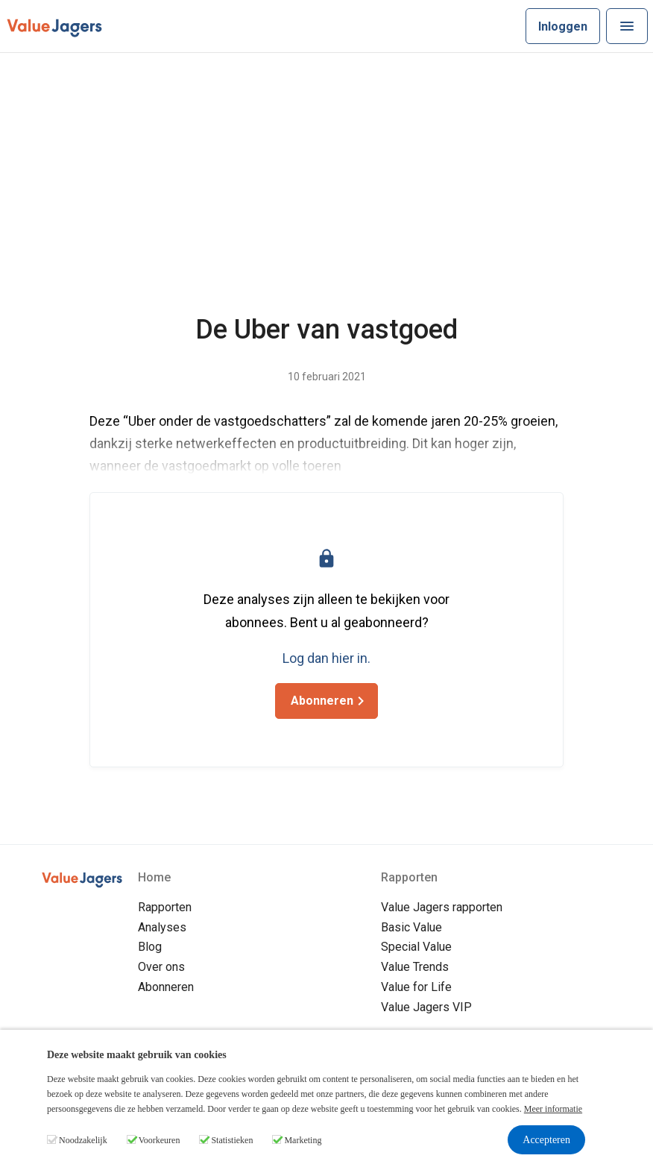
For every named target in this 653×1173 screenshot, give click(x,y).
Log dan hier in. (326, 658)
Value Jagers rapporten (441, 907)
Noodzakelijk (83, 1140)
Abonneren (166, 987)
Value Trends (415, 967)
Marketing (302, 1140)
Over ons (161, 967)
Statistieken (232, 1140)
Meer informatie (553, 1109)
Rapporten (165, 907)
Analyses (162, 927)
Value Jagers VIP (426, 1007)
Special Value (416, 947)
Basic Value (411, 927)
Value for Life (416, 987)
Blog (150, 947)
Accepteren (546, 1139)
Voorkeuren (159, 1140)
